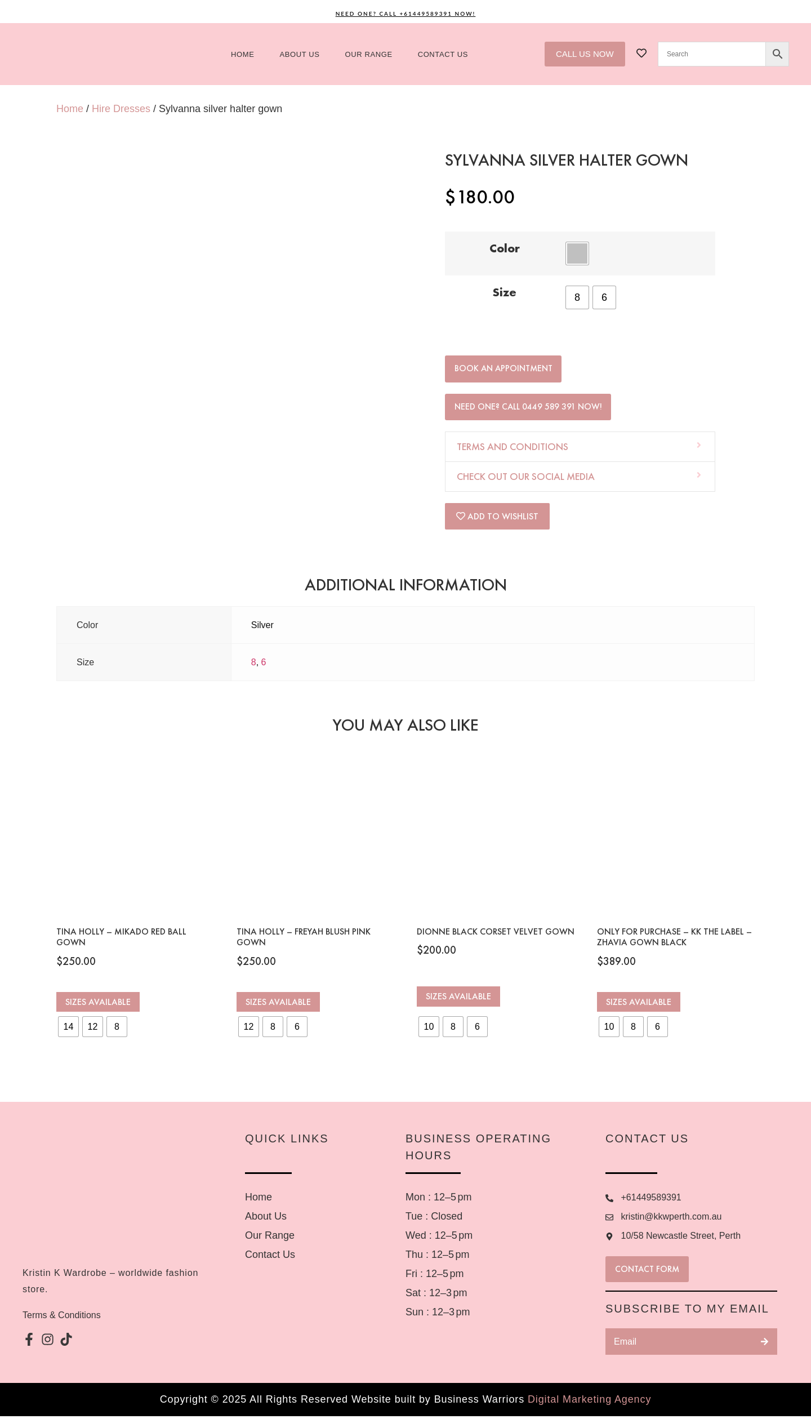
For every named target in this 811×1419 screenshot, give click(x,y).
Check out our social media (526, 479)
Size (504, 292)
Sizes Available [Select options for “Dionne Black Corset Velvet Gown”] (458, 999)
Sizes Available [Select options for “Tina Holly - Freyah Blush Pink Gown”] (278, 1005)
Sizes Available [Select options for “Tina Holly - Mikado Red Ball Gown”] (98, 1005)
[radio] (577, 253)
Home (242, 54)
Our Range (369, 54)
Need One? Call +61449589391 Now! (406, 13)
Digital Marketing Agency (589, 1402)
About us (300, 54)
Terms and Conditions (512, 449)
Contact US (443, 54)
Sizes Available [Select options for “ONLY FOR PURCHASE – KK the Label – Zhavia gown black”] (638, 1005)
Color (504, 248)
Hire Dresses (121, 108)
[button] (580, 449)
